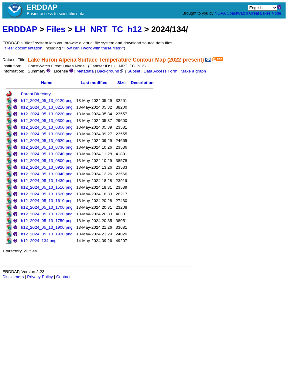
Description (142, 82)
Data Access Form (160, 71)
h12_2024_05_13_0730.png (47, 147)
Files (55, 29)
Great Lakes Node (265, 13)
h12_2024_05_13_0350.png (47, 127)
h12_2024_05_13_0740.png (47, 154)
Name (46, 82)
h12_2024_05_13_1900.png (47, 227)
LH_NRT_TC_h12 (108, 29)
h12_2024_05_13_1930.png (47, 234)
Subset (133, 71)
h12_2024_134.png (39, 240)
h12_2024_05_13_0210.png (47, 107)
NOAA (219, 13)
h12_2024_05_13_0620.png (47, 140)
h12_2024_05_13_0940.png (47, 174)
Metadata (85, 71)
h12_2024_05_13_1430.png (47, 180)
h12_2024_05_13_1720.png (47, 214)
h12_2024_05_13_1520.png (47, 194)
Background (110, 71)
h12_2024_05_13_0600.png (47, 134)
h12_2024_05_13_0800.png (47, 160)
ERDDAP (19, 29)
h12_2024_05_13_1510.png (47, 187)
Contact (63, 277)
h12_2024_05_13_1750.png (47, 220)
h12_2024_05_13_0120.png (47, 100)
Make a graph (193, 71)
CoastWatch (237, 13)
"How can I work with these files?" (93, 48)
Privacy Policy (40, 277)
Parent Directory (36, 94)
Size (121, 82)
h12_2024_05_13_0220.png (47, 114)
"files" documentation (23, 48)
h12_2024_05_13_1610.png (47, 200)
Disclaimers (13, 277)
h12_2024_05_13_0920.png (47, 167)
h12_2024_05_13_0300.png (47, 120)
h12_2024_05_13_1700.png (47, 207)
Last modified (94, 82)
